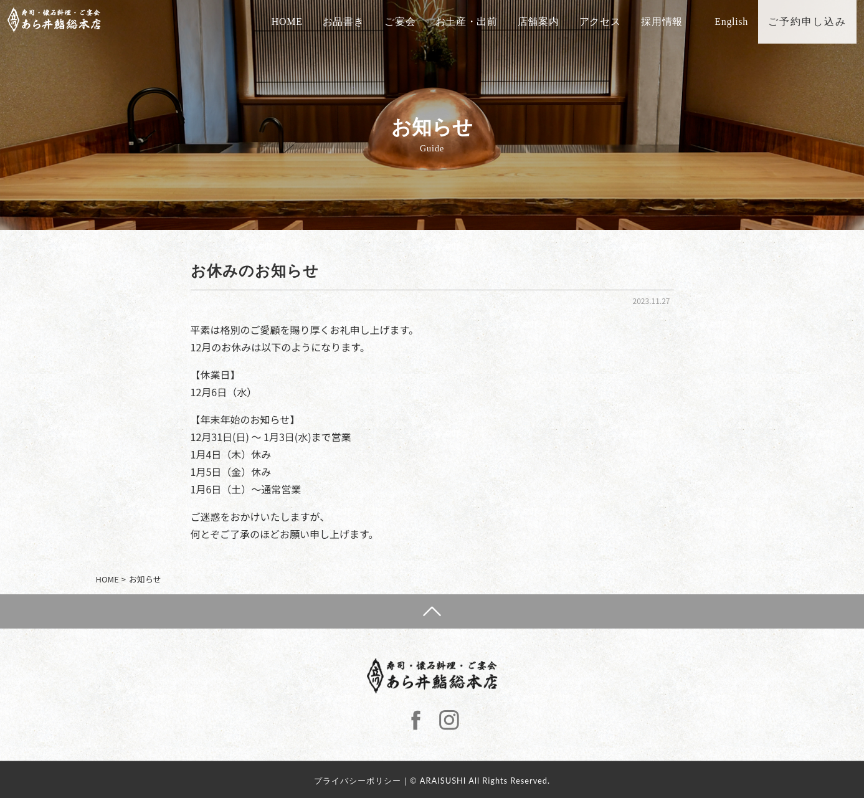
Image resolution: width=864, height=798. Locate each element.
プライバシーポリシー (357, 781)
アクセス (608, 21)
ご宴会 (406, 21)
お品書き (351, 21)
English (739, 21)
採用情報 (669, 21)
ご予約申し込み (815, 21)
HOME (294, 21)
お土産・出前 (474, 21)
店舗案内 (546, 21)
